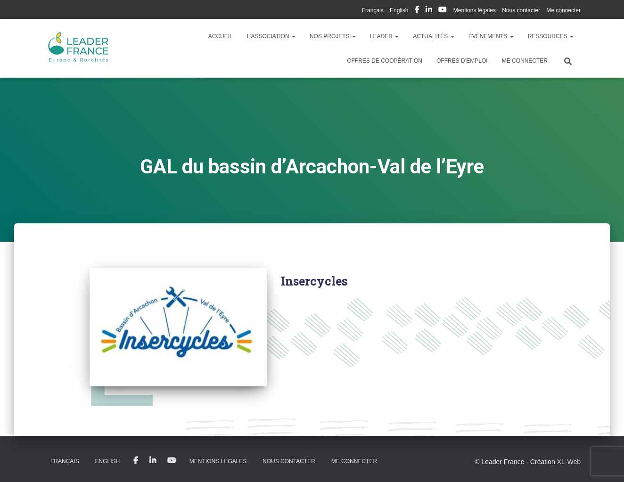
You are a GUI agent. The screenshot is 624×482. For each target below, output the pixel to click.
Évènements (491, 36)
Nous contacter (521, 10)
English (399, 10)
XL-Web (569, 462)
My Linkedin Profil (429, 11)
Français (373, 10)
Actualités (433, 36)
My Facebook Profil (417, 11)
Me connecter (563, 10)
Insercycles (314, 281)
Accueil (220, 36)
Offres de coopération (384, 60)
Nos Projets (333, 36)
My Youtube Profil (442, 11)
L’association (271, 36)
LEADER (384, 36)
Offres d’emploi (462, 60)
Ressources (551, 36)
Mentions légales (474, 10)
